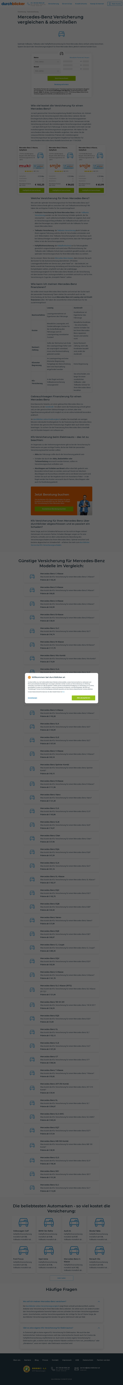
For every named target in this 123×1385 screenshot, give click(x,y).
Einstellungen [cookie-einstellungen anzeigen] (32, 698)
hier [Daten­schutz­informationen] (63, 692)
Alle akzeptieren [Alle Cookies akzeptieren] (83, 698)
